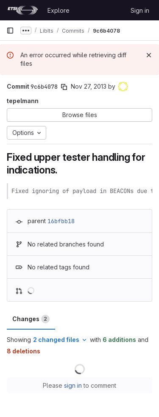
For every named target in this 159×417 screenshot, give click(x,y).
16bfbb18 (61, 221)
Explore (58, 10)
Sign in (140, 10)
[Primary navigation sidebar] (10, 30)
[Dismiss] (149, 55)
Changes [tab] (31, 319)
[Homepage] (23, 10)
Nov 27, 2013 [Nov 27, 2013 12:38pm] (88, 86)
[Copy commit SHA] (64, 87)
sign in (73, 385)
